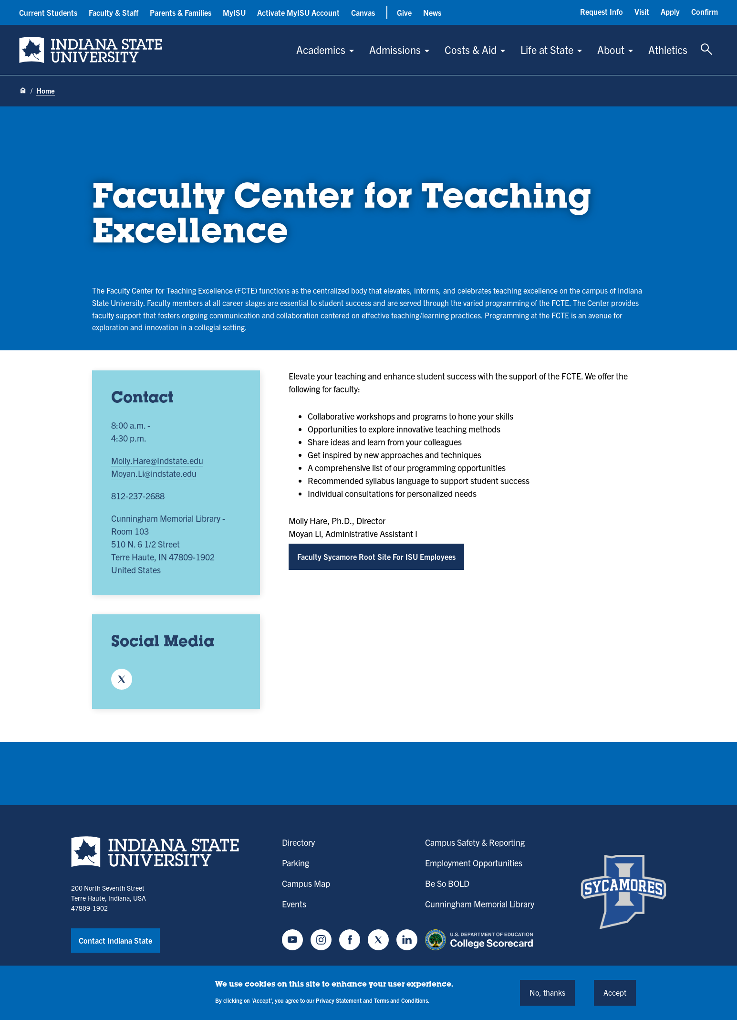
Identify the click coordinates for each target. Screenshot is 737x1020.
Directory (298, 842)
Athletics (667, 49)
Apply (670, 11)
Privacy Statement (339, 1000)
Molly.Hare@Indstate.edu (157, 464)
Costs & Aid (471, 49)
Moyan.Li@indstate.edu (154, 477)
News (432, 12)
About (610, 49)
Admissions (395, 49)
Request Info (601, 11)
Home (45, 90)
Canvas (363, 12)
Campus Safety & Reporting (475, 842)
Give (404, 12)
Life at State (546, 49)
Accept (614, 992)
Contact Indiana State (115, 940)
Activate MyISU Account (298, 12)
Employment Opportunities (473, 862)
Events (294, 903)
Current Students (48, 12)
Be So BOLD (447, 883)
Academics (320, 49)
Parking (295, 862)
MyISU (234, 12)
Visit (641, 11)
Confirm (704, 11)
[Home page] (23, 91)
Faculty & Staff (113, 12)
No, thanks (547, 992)
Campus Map (306, 883)
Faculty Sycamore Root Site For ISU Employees (376, 556)
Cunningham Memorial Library (479, 903)
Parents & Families (180, 12)
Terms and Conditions (401, 1000)
